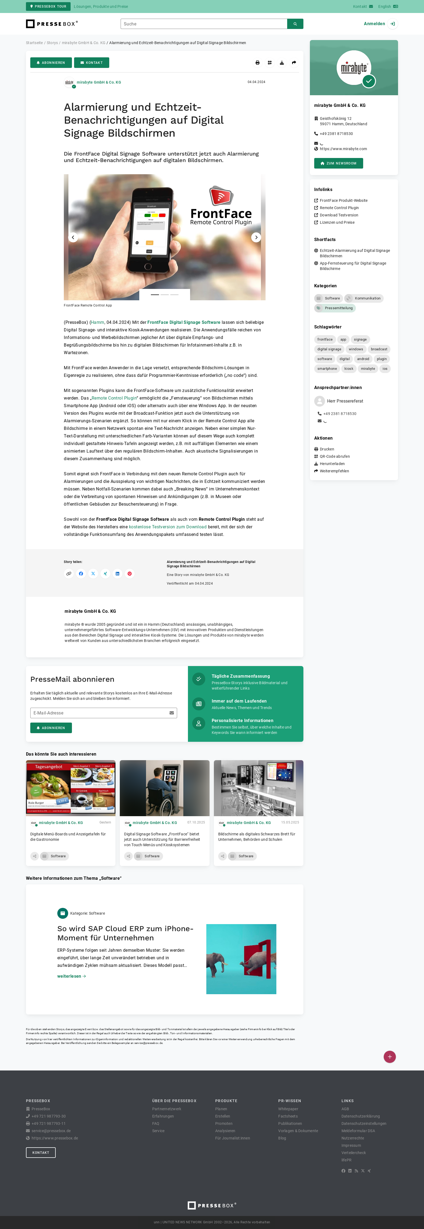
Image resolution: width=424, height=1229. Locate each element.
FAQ (156, 1123)
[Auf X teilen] (93, 574)
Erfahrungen (163, 1116)
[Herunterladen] (282, 63)
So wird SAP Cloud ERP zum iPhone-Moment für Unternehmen (125, 933)
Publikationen (290, 1123)
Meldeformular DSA (358, 1131)
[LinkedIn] (350, 1171)
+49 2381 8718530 (336, 133)
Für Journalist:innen (232, 1138)
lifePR (347, 1160)
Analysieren (225, 1131)
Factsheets (288, 1116)
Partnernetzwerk (166, 1109)
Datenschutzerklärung (361, 1116)
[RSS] (356, 1171)
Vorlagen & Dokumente (298, 1131)
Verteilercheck (354, 1153)
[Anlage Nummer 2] (165, 295)
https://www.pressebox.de (55, 1138)
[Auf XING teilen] (105, 574)
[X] (363, 1171)
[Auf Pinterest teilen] (130, 574)
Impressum (351, 1145)
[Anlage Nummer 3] (174, 295)
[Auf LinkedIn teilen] (117, 574)
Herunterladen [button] (332, 464)
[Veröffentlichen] (390, 1057)
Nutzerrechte (353, 1138)
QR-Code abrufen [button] (335, 456)
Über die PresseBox (174, 1101)
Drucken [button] (327, 449)
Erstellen (222, 1116)
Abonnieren (51, 63)
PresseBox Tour (48, 6)
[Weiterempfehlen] (294, 63)
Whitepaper (288, 1109)
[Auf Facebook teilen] (81, 574)
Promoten (224, 1123)
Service (158, 1131)
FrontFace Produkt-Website (343, 200)
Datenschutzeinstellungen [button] (364, 1123)
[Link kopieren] (69, 574)
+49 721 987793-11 (49, 1123)
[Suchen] (295, 24)
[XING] (369, 1171)
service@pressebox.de (148, 1043)
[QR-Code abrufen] (270, 63)
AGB (345, 1109)
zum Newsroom (339, 163)
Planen (221, 1109)
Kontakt (92, 63)
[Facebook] (343, 1171)
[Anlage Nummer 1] (155, 295)
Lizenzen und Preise (337, 222)
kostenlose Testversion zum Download (168, 526)
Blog (282, 1138)
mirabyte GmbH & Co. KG (99, 82)
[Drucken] (258, 63)
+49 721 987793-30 (49, 1116)
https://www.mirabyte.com (343, 149)
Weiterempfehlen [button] (334, 471)
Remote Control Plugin (114, 398)
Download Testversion (339, 215)
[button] (165, 241)
